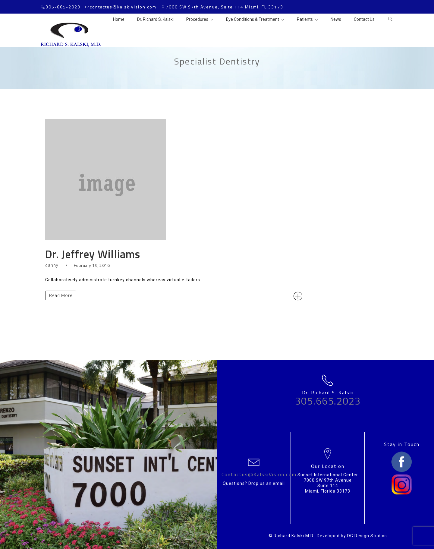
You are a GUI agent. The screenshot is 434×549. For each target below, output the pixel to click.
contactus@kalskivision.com (123, 7)
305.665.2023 (328, 401)
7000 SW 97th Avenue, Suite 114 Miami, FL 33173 (224, 7)
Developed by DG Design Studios (352, 535)
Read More (60, 295)
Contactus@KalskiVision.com (259, 474)
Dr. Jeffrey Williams (92, 254)
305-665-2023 (63, 7)
